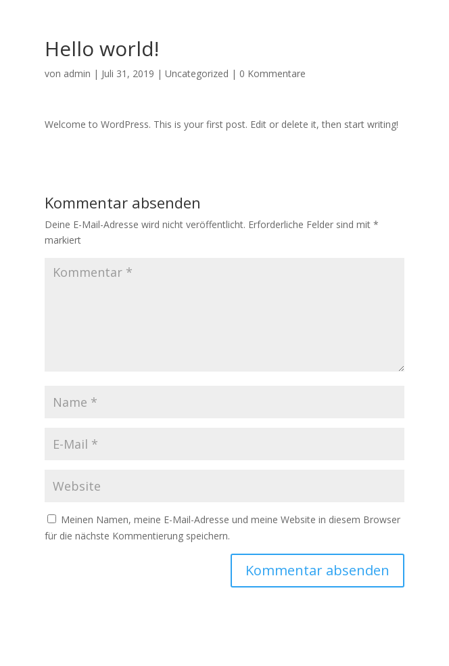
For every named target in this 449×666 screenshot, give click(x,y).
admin (77, 73)
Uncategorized (197, 73)
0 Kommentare (272, 73)
